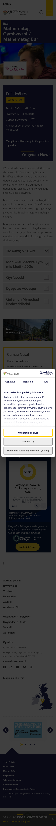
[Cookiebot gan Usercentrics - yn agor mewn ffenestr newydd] (40, 373)
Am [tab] (46, 381)
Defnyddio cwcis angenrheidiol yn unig (28, 450)
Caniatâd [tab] (10, 381)
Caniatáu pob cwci (28, 432)
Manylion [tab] (28, 381)
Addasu (28, 441)
